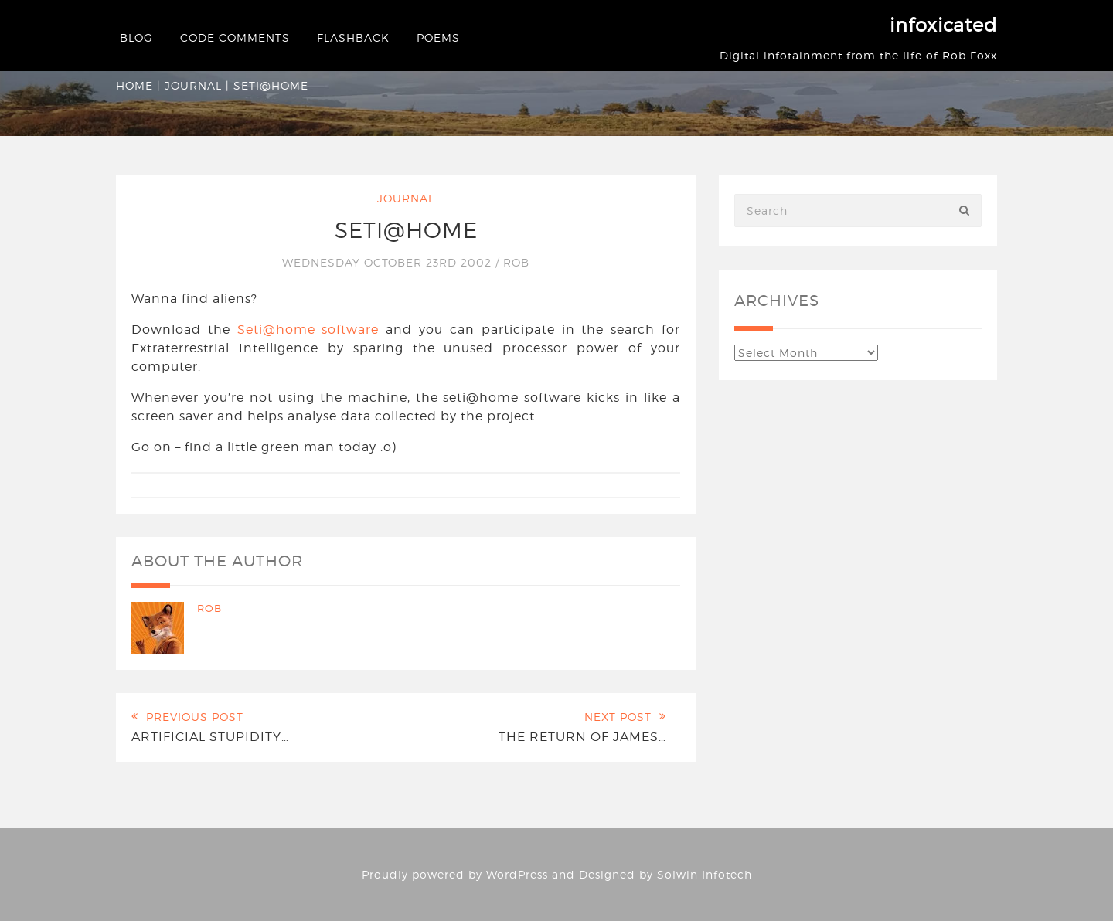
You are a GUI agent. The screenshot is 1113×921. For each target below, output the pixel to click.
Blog (136, 37)
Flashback (353, 37)
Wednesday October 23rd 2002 (388, 262)
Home (134, 85)
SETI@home (406, 230)
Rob (516, 262)
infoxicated (943, 25)
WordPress (517, 874)
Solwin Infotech (704, 874)
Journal (193, 85)
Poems (438, 37)
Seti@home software (308, 329)
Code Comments (235, 37)
